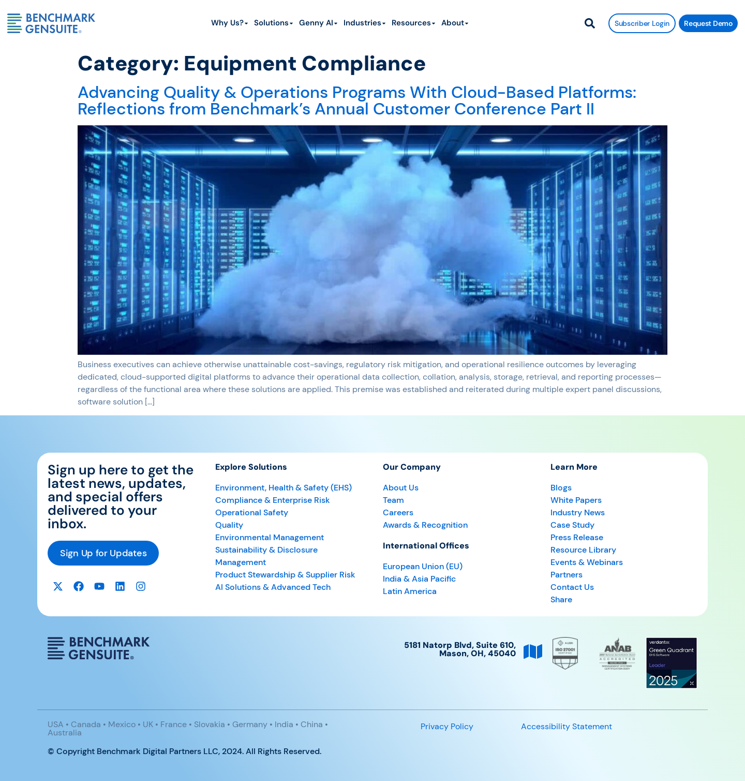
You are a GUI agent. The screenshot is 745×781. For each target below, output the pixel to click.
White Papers (576, 500)
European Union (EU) (423, 566)
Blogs (561, 487)
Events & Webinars (586, 562)
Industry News (577, 512)
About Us (401, 487)
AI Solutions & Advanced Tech (273, 587)
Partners (566, 574)
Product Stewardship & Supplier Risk (285, 574)
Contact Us (572, 587)
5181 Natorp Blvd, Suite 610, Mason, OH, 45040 (460, 649)
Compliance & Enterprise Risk (272, 500)
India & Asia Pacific (419, 578)
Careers (398, 512)
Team (393, 500)
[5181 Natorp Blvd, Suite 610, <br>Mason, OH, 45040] (533, 651)
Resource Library (583, 549)
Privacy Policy (447, 726)
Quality (229, 524)
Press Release (576, 537)
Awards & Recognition (425, 524)
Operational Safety (251, 512)
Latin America (410, 591)
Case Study (572, 524)
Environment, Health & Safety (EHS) (283, 487)
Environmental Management (269, 537)
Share (561, 599)
